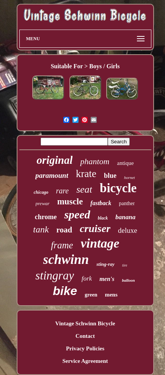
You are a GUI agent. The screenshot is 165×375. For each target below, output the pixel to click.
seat (84, 189)
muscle (70, 201)
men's (106, 279)
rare (62, 191)
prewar (43, 203)
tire (124, 265)
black (103, 218)
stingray (54, 275)
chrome (46, 217)
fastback (100, 203)
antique (125, 163)
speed (77, 214)
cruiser (95, 228)
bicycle (118, 188)
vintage (100, 243)
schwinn (66, 259)
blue (110, 175)
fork (87, 278)
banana (125, 217)
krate (86, 173)
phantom (94, 161)
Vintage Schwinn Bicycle (85, 323)
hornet (129, 177)
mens (111, 295)
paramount (51, 175)
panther (127, 203)
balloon (128, 280)
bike (65, 291)
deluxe (127, 230)
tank (41, 229)
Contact (85, 336)
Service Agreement (85, 361)
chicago (41, 192)
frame (62, 245)
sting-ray (105, 264)
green (91, 295)
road (64, 229)
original (54, 160)
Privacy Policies (85, 348)
